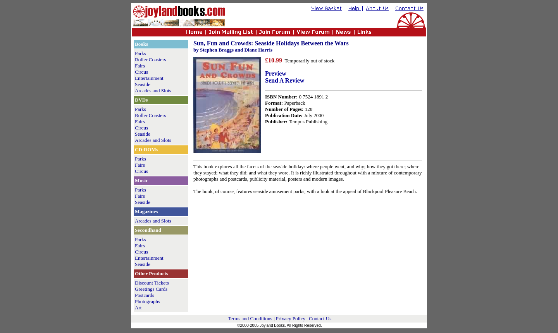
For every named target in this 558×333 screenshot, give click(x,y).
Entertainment (149, 78)
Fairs (140, 66)
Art (138, 308)
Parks (140, 53)
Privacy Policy (290, 318)
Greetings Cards (151, 289)
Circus (141, 72)
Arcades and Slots (153, 90)
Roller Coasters (150, 59)
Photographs (147, 301)
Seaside (142, 84)
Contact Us (320, 318)
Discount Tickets (152, 283)
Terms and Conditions (250, 318)
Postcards (144, 295)
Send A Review (284, 80)
